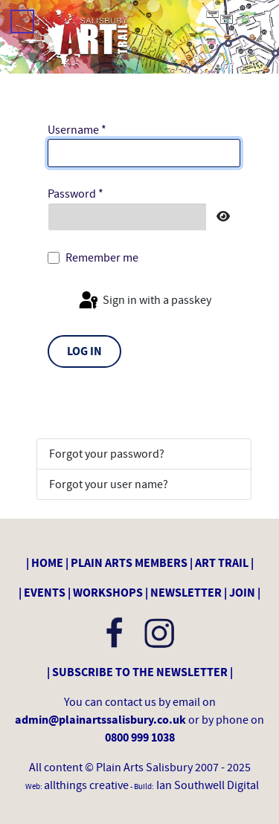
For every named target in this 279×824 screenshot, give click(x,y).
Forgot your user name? (108, 484)
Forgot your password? (106, 454)
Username (77, 130)
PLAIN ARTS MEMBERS (129, 563)
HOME (47, 563)
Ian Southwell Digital (206, 785)
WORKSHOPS (108, 593)
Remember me (101, 258)
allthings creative (86, 785)
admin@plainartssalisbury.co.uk (101, 720)
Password (75, 194)
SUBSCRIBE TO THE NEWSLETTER (140, 672)
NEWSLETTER (186, 593)
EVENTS (44, 593)
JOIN (242, 593)
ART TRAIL (221, 563)
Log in (84, 351)
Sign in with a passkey (144, 301)
